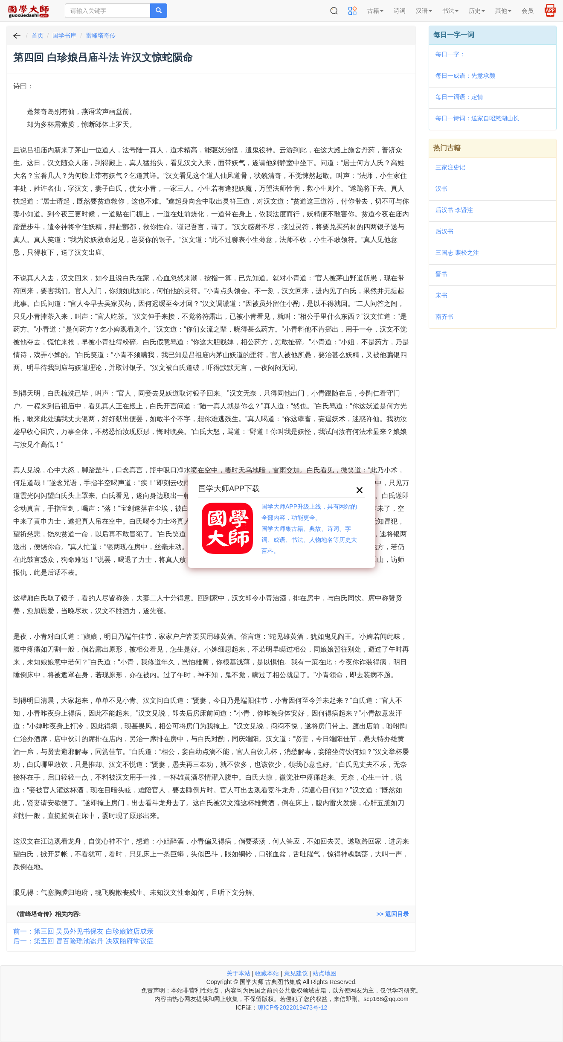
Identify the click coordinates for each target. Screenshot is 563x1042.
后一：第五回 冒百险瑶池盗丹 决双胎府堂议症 (83, 941)
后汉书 (444, 231)
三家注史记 (450, 167)
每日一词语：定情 (459, 96)
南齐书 (444, 316)
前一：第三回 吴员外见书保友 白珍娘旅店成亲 (83, 931)
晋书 (441, 274)
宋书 (441, 295)
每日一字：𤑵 (450, 54)
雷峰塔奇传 (101, 35)
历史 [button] (477, 10)
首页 (38, 35)
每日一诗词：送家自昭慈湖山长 (477, 118)
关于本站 (238, 973)
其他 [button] (503, 10)
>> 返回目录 (393, 914)
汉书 (441, 188)
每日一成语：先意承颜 (465, 75)
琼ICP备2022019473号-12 (292, 1007)
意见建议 (296, 973)
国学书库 (64, 35)
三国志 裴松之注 (457, 252)
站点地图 (325, 973)
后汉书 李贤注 (454, 210)
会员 (528, 10)
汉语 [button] (424, 10)
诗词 (400, 10)
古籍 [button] (375, 10)
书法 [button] (450, 10)
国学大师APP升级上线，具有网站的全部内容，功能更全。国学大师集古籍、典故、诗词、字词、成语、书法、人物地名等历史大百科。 (309, 528)
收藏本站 (267, 973)
